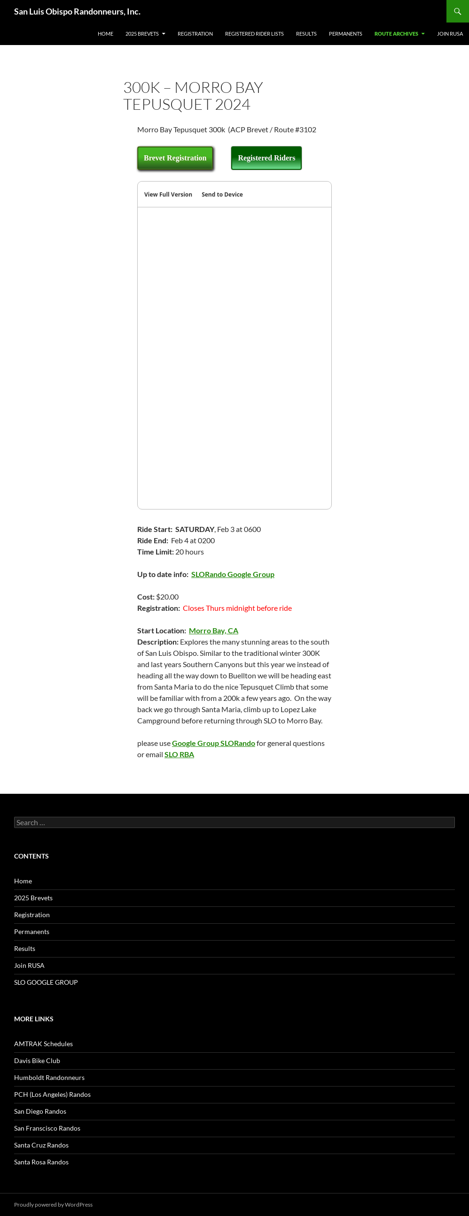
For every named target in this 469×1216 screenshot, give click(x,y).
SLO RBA (179, 754)
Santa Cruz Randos (41, 1145)
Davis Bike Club (37, 1060)
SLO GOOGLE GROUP (46, 982)
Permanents (345, 33)
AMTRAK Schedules (43, 1044)
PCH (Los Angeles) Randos (52, 1094)
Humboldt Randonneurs (49, 1077)
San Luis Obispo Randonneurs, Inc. (77, 11)
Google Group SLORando (213, 742)
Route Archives (396, 33)
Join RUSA (450, 33)
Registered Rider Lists (254, 33)
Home (105, 33)
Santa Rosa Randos (41, 1162)
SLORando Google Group (232, 574)
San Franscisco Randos (47, 1128)
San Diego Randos (40, 1111)
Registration (195, 33)
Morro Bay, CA (213, 630)
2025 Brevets (142, 33)
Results (306, 33)
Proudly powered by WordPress (53, 1204)
